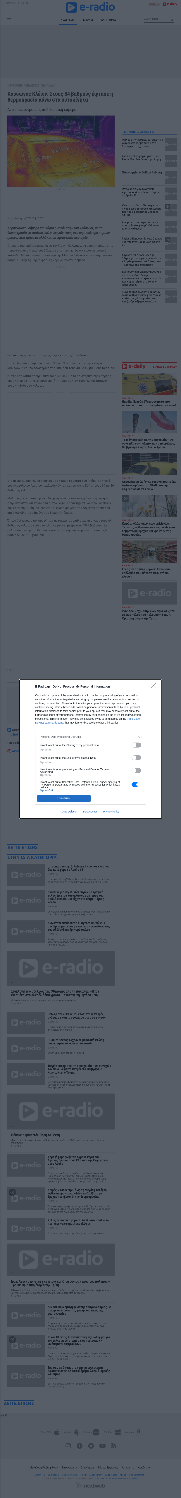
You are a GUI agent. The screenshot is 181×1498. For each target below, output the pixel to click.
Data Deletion (69, 811)
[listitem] (90, 737)
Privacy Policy (111, 811)
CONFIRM (64, 798)
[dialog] (91, 749)
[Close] (154, 686)
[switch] (136, 745)
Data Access (90, 811)
